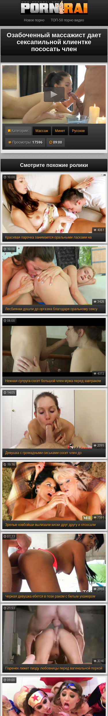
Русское (78, 131)
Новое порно (34, 20)
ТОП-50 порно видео (67, 20)
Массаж (41, 131)
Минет (60, 131)
